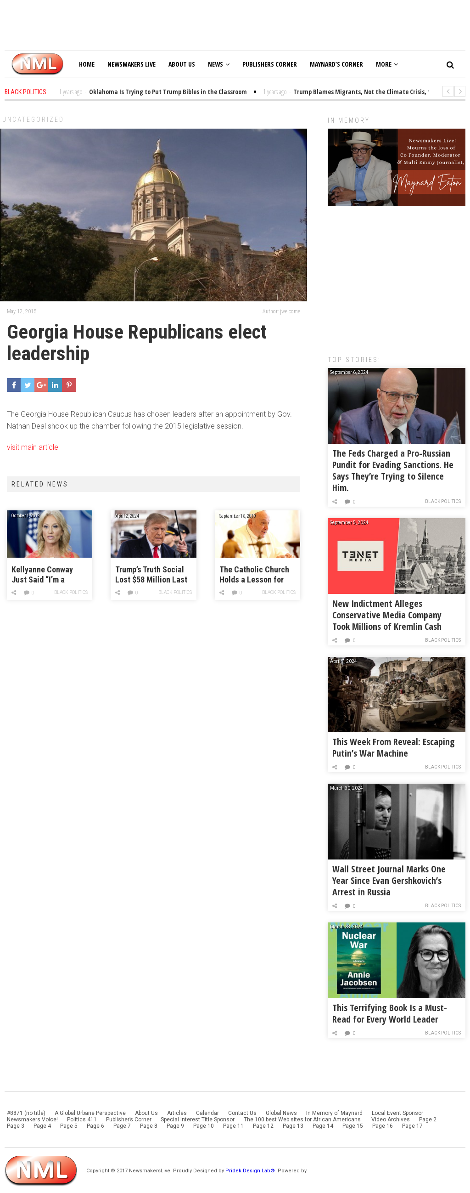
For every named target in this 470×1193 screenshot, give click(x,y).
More (387, 64)
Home (87, 64)
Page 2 (427, 1119)
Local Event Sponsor (397, 1113)
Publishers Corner (269, 64)
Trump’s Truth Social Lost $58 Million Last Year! (151, 575)
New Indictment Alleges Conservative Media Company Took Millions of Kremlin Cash (387, 615)
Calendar (207, 1113)
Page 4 (42, 1126)
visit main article (32, 447)
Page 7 (122, 1126)
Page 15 (352, 1126)
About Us (181, 64)
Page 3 (15, 1126)
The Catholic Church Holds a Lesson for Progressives (254, 575)
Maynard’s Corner (336, 64)
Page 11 (233, 1126)
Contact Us (242, 1113)
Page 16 (382, 1126)
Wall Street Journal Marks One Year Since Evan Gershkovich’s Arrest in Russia (389, 880)
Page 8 (148, 1126)
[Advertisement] (396, 276)
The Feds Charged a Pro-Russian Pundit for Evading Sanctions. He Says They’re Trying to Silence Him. (392, 470)
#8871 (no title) (26, 1113)
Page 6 (95, 1126)
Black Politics (71, 592)
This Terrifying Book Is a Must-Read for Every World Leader (389, 1013)
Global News (281, 1113)
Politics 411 (82, 1119)
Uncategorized (33, 119)
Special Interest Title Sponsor (198, 1119)
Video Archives (390, 1119)
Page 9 (175, 1126)
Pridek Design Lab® (250, 1171)
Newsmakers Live (131, 64)
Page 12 (263, 1126)
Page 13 (293, 1126)
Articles (177, 1113)
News (218, 64)
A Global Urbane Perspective (90, 1113)
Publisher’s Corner (128, 1119)
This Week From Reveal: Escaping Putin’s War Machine (393, 747)
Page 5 (69, 1126)
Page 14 (323, 1126)
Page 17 (412, 1126)
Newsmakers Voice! (32, 1119)
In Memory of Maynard (334, 1113)
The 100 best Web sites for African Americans (303, 1119)
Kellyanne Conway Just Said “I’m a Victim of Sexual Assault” (42, 575)
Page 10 (203, 1126)
